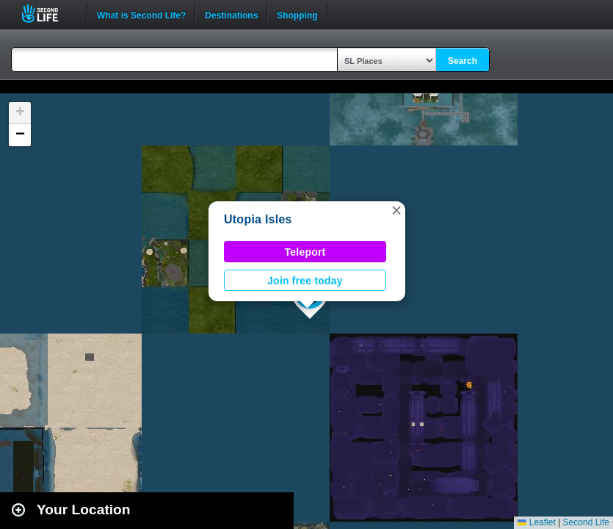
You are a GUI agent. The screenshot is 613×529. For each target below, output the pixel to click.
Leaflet (536, 522)
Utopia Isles (258, 219)
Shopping (297, 14)
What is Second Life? (141, 14)
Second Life (48, 14)
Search (462, 61)
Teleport (305, 252)
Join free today (305, 281)
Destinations (231, 14)
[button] (396, 210)
